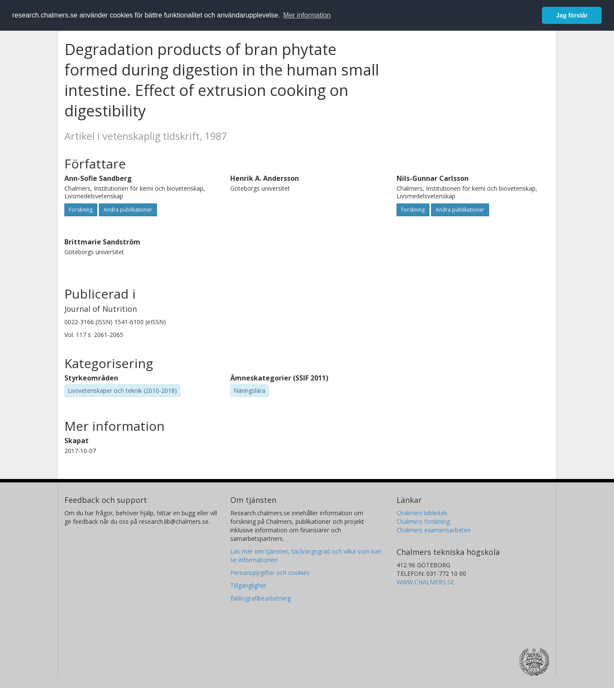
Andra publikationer (128, 209)
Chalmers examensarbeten (434, 530)
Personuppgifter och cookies (270, 573)
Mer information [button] (306, 15)
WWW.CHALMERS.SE (425, 582)
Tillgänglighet (248, 585)
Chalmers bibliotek (422, 513)
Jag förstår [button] (572, 15)
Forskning (81, 209)
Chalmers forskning (423, 521)
